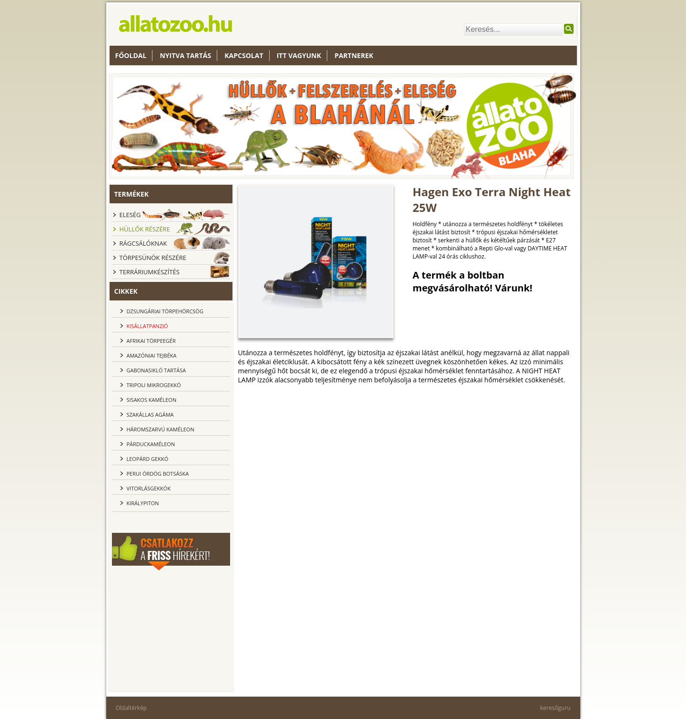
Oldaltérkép (131, 708)
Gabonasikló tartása (156, 370)
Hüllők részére (145, 229)
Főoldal (131, 55)
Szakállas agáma (150, 414)
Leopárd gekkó (148, 458)
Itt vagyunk (299, 55)
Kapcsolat (243, 55)
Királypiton (143, 503)
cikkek (126, 291)
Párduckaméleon (151, 444)
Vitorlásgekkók (149, 488)
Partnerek (353, 55)
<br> (171, 629)
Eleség (130, 214)
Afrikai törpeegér (151, 340)
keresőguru (555, 708)
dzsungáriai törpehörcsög (165, 311)
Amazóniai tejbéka (152, 355)
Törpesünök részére (153, 257)
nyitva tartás (185, 55)
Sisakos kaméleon (152, 399)
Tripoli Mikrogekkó (154, 385)
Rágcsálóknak (143, 243)
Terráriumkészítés (150, 272)
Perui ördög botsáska (158, 473)
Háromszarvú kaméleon (160, 429)
